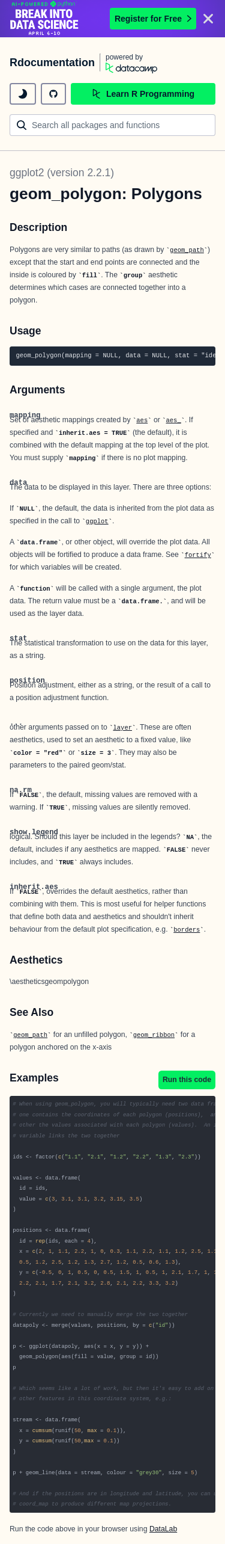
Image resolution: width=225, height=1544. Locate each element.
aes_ (173, 420)
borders (186, 929)
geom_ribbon (154, 1035)
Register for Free (153, 18)
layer (122, 727)
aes (142, 420)
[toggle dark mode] (23, 94)
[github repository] (53, 94)
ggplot (97, 521)
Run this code (187, 1079)
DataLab (163, 1529)
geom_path (187, 250)
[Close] (208, 19)
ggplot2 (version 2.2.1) (62, 173)
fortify (198, 555)
